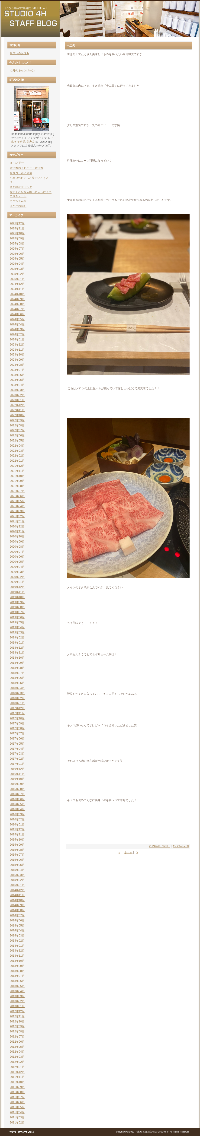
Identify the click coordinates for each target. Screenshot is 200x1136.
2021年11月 (17, 471)
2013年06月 (17, 981)
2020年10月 (17, 536)
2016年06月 (17, 799)
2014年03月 (17, 935)
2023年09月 (17, 359)
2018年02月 (17, 698)
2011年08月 (17, 1092)
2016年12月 (17, 769)
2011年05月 (17, 1107)
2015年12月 (17, 829)
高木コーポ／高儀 (21, 173)
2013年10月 (17, 960)
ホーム (128, 852)
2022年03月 (17, 450)
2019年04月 (17, 627)
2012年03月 (17, 1056)
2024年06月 (17, 314)
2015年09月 (17, 844)
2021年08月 (17, 486)
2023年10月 (17, 354)
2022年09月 (17, 420)
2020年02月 (17, 577)
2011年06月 (17, 1102)
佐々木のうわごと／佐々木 (26, 168)
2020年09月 (17, 541)
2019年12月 (17, 587)
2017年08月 (17, 728)
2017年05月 (17, 743)
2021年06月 (17, 496)
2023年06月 (17, 375)
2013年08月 (17, 971)
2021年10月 (17, 476)
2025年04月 (17, 263)
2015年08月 (17, 849)
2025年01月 (17, 279)
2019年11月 (17, 592)
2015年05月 (17, 864)
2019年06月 (17, 617)
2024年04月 (17, 324)
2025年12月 (17, 223)
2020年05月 (17, 561)
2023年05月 (17, 379)
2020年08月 (17, 546)
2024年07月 (17, 309)
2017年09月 (17, 723)
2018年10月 (17, 657)
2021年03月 (17, 511)
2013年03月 (17, 996)
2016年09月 (17, 784)
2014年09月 (17, 905)
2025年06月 (17, 253)
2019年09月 (17, 602)
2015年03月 (17, 875)
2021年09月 (17, 480)
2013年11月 (17, 955)
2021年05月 (17, 501)
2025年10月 (17, 233)
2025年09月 (17, 238)
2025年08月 (17, 243)
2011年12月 (17, 1072)
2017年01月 (17, 763)
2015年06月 (17, 859)
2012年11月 (17, 1016)
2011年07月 (17, 1097)
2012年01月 (17, 1067)
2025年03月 (17, 268)
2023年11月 (17, 349)
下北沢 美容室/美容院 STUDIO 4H (25, 8)
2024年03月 (17, 329)
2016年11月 (17, 774)
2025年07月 (17, 248)
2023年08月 (17, 364)
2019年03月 (17, 632)
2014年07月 (17, 915)
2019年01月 (17, 642)
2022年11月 (17, 410)
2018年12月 (17, 647)
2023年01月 (17, 400)
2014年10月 (17, 900)
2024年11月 (17, 289)
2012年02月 (17, 1061)
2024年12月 (17, 284)
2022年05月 (17, 440)
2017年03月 (17, 753)
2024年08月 (17, 304)
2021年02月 (17, 516)
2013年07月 (17, 975)
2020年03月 (17, 572)
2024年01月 (17, 339)
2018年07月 (17, 673)
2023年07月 (17, 369)
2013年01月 (17, 1006)
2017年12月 (17, 708)
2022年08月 (17, 425)
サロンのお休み (19, 53)
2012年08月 (17, 1031)
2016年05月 (17, 804)
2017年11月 (17, 713)
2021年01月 (17, 521)
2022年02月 (17, 455)
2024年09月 (17, 299)
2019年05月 (17, 622)
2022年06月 (17, 435)
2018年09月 (17, 662)
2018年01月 (17, 703)
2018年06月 (17, 677)
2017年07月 (17, 733)
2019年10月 (17, 597)
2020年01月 (17, 582)
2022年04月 (17, 445)
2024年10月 (17, 294)
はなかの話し (18, 206)
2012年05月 (17, 1046)
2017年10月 (17, 718)
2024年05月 (17, 319)
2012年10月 (17, 1021)
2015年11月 (17, 834)
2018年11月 (17, 652)
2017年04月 (17, 748)
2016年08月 (17, 789)
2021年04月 (17, 506)
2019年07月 (17, 612)
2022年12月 (17, 405)
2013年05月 (17, 986)
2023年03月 (17, 390)
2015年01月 (17, 885)
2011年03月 (17, 1117)
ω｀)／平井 (17, 163)
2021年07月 (17, 491)
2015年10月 (17, 839)
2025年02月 (17, 274)
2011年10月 (17, 1082)
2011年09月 (17, 1087)
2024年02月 (17, 334)
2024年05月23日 (159, 846)
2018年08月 (17, 668)
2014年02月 (17, 940)
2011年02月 (17, 1122)
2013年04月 (17, 991)
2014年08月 (17, 910)
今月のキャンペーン (22, 70)
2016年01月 (17, 824)
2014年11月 (17, 895)
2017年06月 (17, 738)
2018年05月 (17, 683)
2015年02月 (17, 880)
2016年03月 (17, 814)
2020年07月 (17, 551)
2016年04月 (17, 809)
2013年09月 (17, 966)
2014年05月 (17, 925)
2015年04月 (17, 870)
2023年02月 (17, 395)
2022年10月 (17, 415)
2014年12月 (17, 890)
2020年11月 (17, 531)
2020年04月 (17, 566)
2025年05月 (17, 258)
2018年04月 (17, 688)
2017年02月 (17, 758)
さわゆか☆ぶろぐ (21, 187)
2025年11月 (17, 228)
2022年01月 (17, 460)
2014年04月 (17, 930)
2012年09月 (17, 1026)
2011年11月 (17, 1077)
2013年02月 (17, 1001)
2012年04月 (17, 1051)
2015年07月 (17, 854)
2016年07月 (17, 794)
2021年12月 (17, 465)
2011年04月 (17, 1112)
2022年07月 (17, 430)
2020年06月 (17, 556)
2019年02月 (17, 637)
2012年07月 (17, 1036)
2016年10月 (17, 779)
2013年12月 (17, 950)
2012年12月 (17, 1011)
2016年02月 (17, 819)
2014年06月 (17, 920)
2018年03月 (17, 693)
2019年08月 (17, 607)
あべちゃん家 (181, 846)
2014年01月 (17, 945)
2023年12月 (17, 344)
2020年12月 (17, 526)
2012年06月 (17, 1041)
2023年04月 (17, 385)
